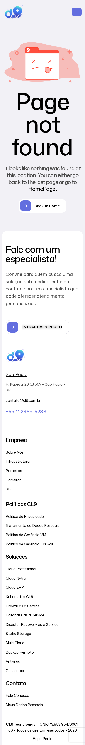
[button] (37, 327)
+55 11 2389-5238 (26, 411)
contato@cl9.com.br (23, 400)
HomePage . (42, 189)
